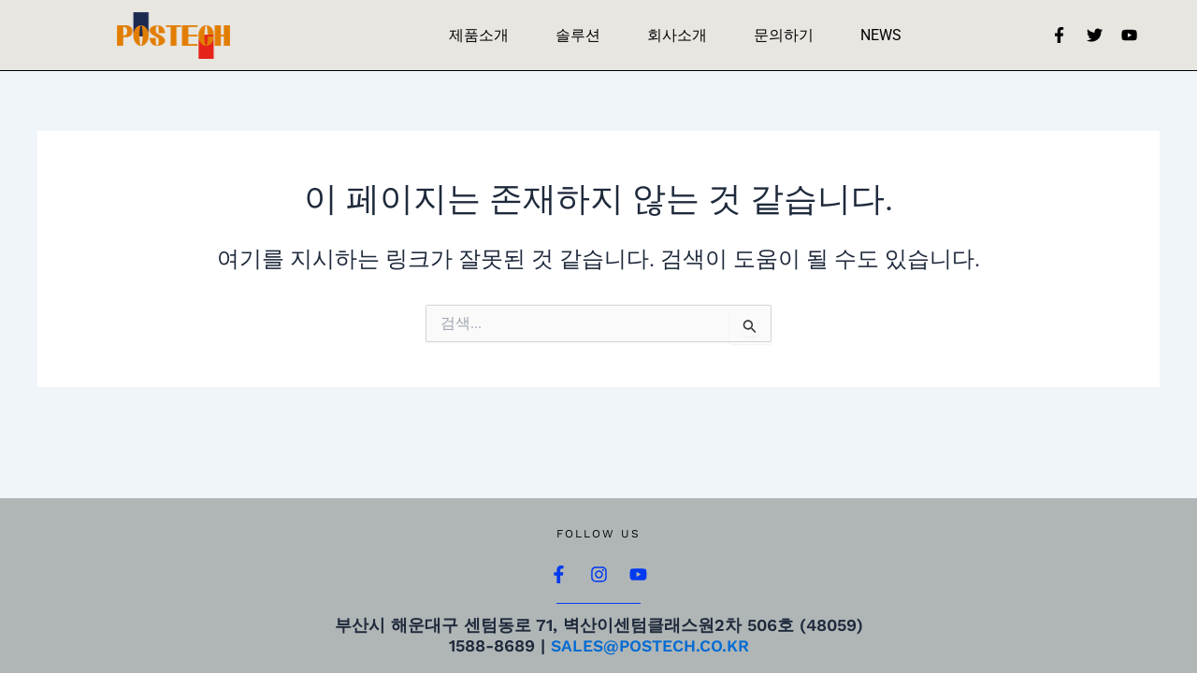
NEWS (880, 35)
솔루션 (577, 35)
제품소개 (479, 35)
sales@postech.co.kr (650, 646)
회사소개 (677, 35)
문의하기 (784, 35)
